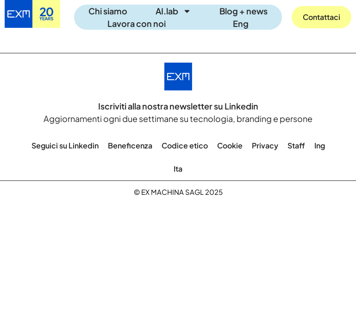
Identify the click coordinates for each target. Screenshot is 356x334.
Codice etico (185, 145)
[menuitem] (241, 23)
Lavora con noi (136, 23)
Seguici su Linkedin (65, 145)
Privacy (265, 145)
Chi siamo (107, 11)
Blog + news (243, 11)
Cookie (230, 145)
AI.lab (173, 11)
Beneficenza (130, 145)
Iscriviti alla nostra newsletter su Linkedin (178, 106)
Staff (296, 145)
